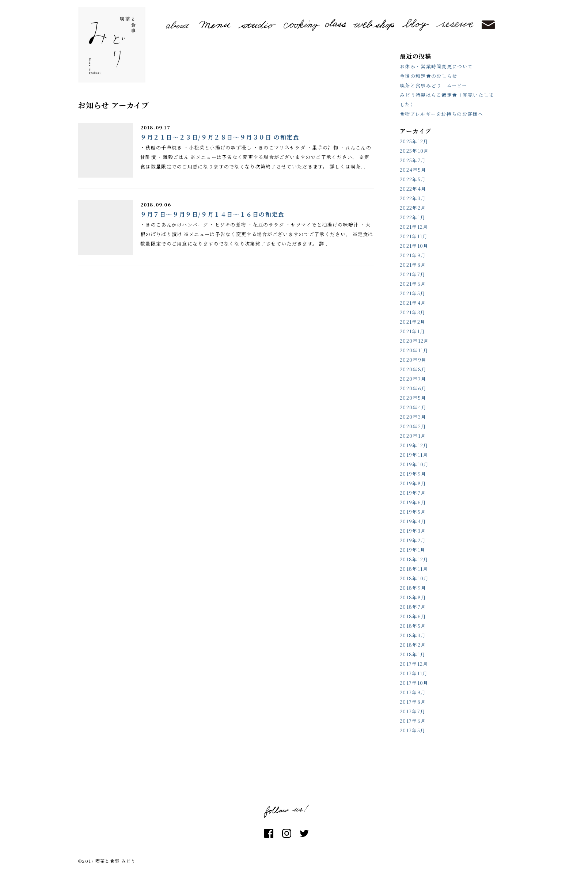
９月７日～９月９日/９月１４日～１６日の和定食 (212, 214)
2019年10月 (414, 464)
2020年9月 (413, 359)
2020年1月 (413, 435)
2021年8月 (413, 264)
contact (488, 25)
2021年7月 (412, 274)
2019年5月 (413, 511)
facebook (268, 833)
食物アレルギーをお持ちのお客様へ (441, 113)
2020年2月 (413, 426)
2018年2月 (413, 644)
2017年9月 (413, 692)
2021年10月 (414, 245)
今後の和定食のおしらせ (428, 75)
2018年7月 (413, 606)
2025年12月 (414, 141)
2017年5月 (412, 730)
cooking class (314, 24)
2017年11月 (414, 673)
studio (257, 25)
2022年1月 (412, 217)
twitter (304, 833)
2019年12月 (414, 445)
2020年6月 (413, 388)
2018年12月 (414, 559)
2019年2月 (413, 540)
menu (215, 25)
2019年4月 (413, 521)
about (178, 25)
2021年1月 (412, 331)
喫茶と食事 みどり (111, 45)
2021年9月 (413, 255)
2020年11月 (414, 350)
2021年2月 (412, 321)
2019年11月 (414, 454)
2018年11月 (414, 568)
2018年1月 (412, 654)
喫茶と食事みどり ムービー (433, 85)
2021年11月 (414, 236)
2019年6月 (413, 502)
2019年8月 (413, 483)
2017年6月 (413, 720)
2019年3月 (413, 530)
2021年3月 (412, 312)
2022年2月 (413, 207)
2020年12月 (414, 340)
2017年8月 (413, 701)
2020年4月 (413, 407)
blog (415, 25)
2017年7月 (412, 711)
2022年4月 (413, 188)
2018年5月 (413, 625)
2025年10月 (414, 150)
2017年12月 (414, 663)
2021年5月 (412, 293)
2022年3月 (413, 198)
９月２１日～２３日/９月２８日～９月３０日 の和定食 (220, 137)
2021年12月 (414, 226)
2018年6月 (413, 616)
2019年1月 (412, 549)
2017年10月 (414, 682)
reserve (455, 24)
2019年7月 (413, 492)
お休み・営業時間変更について (436, 66)
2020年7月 (413, 378)
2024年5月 (413, 169)
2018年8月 (413, 597)
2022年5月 (413, 179)
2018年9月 (413, 587)
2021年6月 (413, 283)
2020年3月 (413, 416)
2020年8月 (413, 369)
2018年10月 (414, 578)
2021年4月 (413, 302)
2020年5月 (413, 397)
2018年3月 (413, 635)
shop (373, 24)
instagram (286, 833)
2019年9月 (413, 473)
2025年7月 (413, 160)
